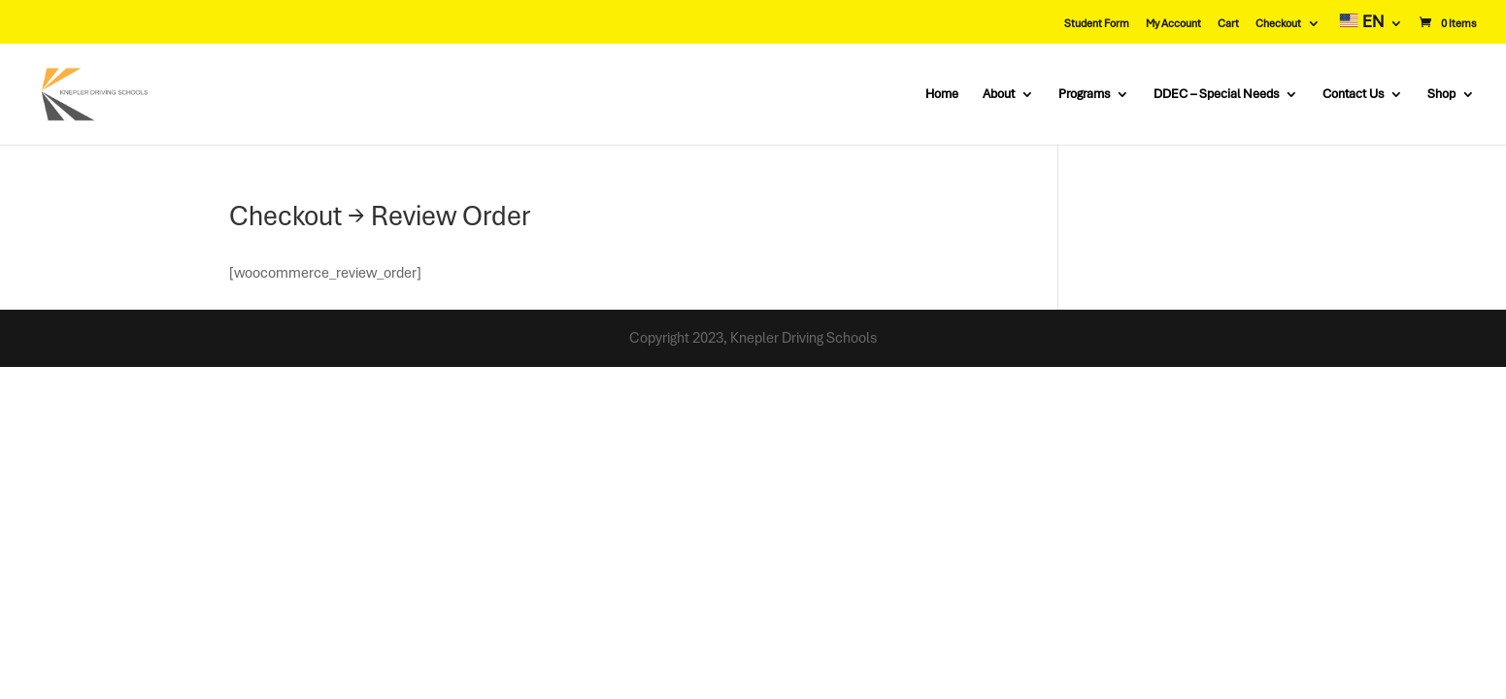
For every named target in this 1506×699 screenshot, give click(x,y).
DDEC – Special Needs (1216, 94)
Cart (1228, 23)
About (999, 94)
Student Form (1096, 23)
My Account (1173, 23)
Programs (1084, 94)
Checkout (1278, 23)
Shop (1441, 94)
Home (941, 94)
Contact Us (1353, 94)
